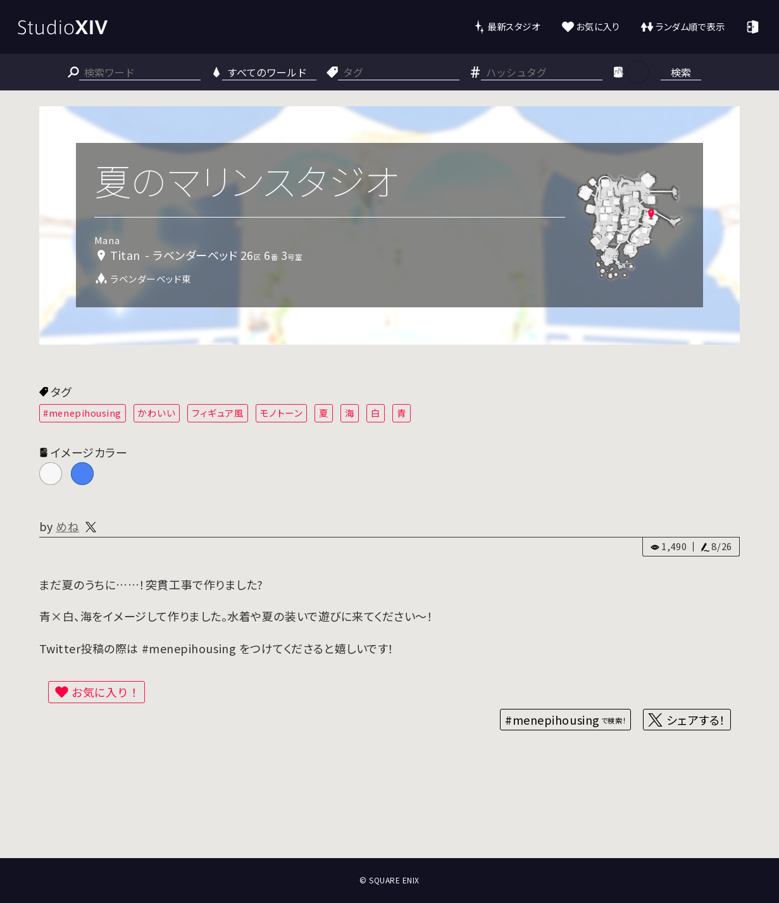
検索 (681, 72)
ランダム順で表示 (690, 26)
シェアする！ (695, 719)
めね (67, 526)
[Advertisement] (390, 811)
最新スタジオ (513, 26)
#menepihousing (82, 412)
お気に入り (598, 26)
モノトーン (281, 412)
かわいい (156, 412)
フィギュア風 (218, 412)
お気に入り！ (106, 692)
